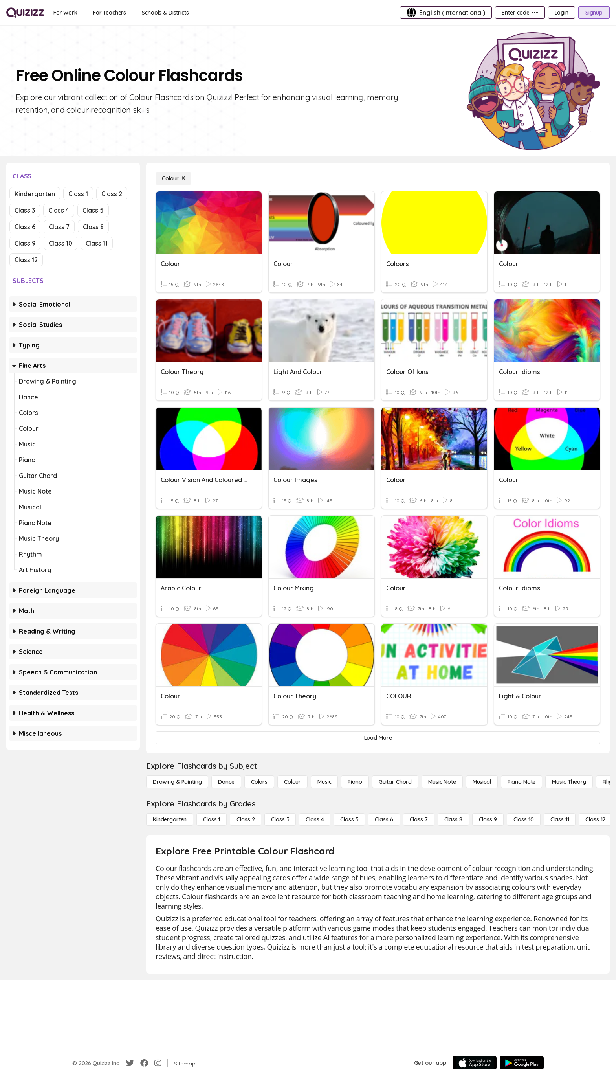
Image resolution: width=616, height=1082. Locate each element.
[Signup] (594, 12)
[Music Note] (442, 781)
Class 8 (93, 227)
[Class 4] (314, 819)
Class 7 (59, 227)
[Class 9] (488, 819)
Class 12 (26, 260)
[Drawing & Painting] (177, 781)
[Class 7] (418, 819)
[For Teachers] (109, 12)
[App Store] (475, 1062)
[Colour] (173, 178)
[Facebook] (144, 1063)
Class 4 (58, 210)
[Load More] (378, 737)
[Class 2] (245, 819)
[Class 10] (524, 819)
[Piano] (354, 781)
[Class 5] (349, 819)
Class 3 (25, 210)
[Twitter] (130, 1063)
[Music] (324, 781)
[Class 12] (595, 819)
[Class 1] (211, 819)
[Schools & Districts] (165, 12)
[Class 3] (280, 819)
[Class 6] (384, 819)
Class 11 (97, 243)
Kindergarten (35, 194)
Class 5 (93, 210)
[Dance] (226, 781)
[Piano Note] (522, 781)
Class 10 (60, 243)
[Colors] (259, 781)
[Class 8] (453, 819)
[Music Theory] (568, 781)
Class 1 (78, 194)
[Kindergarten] (169, 819)
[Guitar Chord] (395, 781)
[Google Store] (522, 1062)
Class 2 (111, 194)
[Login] (561, 12)
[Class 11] (560, 819)
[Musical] (482, 781)
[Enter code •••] (519, 12)
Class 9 (25, 243)
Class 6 (25, 227)
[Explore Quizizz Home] (25, 12)
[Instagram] (157, 1063)
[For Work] (65, 12)
